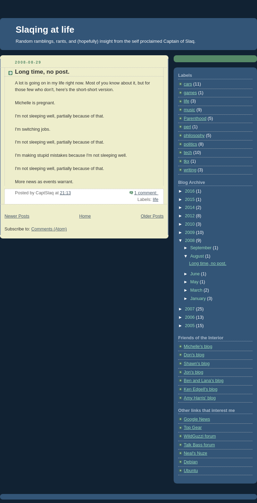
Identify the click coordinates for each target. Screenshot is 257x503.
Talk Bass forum (199, 445)
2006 (190, 317)
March (197, 290)
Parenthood (195, 118)
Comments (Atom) (49, 229)
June (195, 273)
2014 (190, 207)
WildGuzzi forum (200, 436)
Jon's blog (193, 372)
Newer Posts (17, 216)
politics (190, 144)
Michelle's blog (198, 346)
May (195, 281)
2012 (190, 215)
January (198, 298)
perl (187, 126)
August (197, 256)
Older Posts (152, 216)
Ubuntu (191, 470)
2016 (190, 191)
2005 (190, 325)
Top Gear (193, 427)
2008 (190, 240)
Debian (191, 462)
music (189, 109)
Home (85, 216)
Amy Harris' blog (200, 398)
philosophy (194, 135)
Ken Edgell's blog (200, 389)
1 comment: (146, 192)
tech (188, 152)
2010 (190, 224)
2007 (190, 309)
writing (190, 170)
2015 (190, 199)
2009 (190, 232)
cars (188, 84)
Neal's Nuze (195, 453)
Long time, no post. (42, 71)
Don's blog (194, 354)
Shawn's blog (197, 363)
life (155, 199)
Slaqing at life (45, 29)
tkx (186, 161)
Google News (197, 419)
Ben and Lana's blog (204, 380)
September (201, 247)
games (190, 92)
